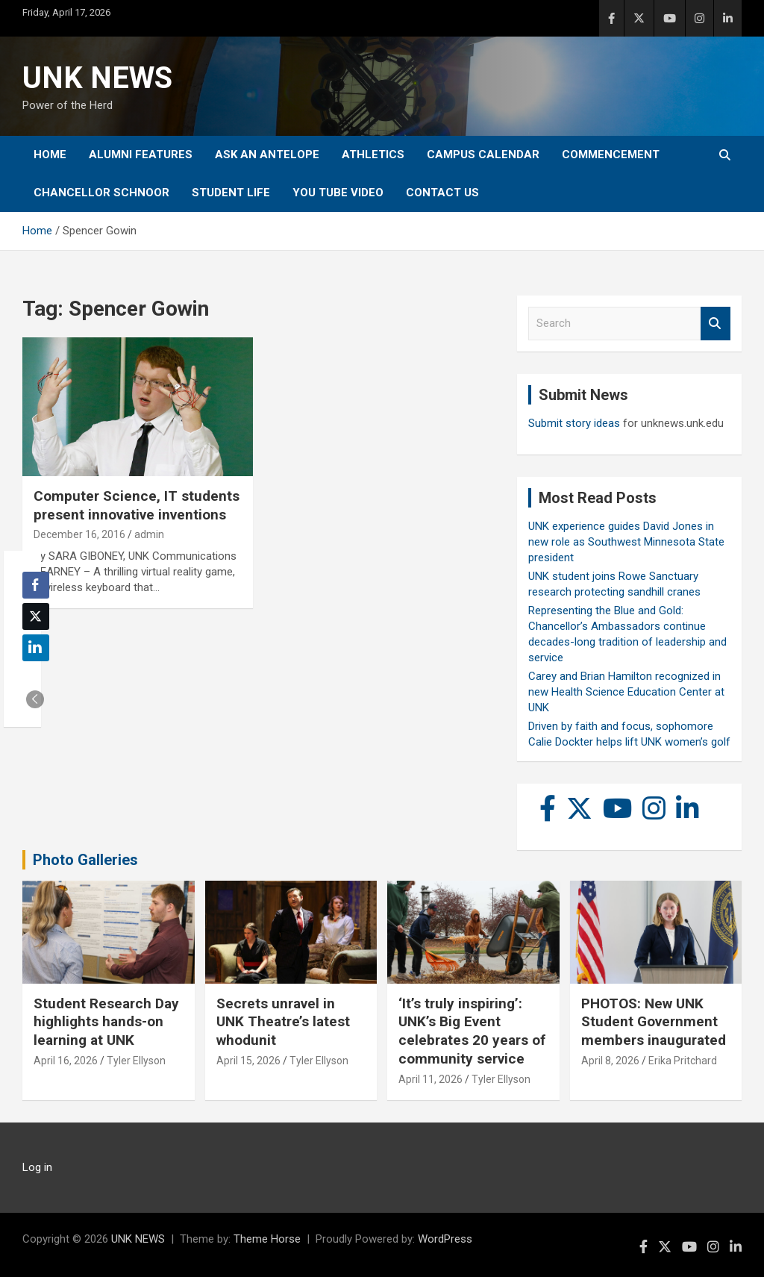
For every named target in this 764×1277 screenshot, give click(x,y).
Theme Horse (267, 1239)
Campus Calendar (483, 154)
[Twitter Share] (35, 616)
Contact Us (442, 192)
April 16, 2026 (66, 1061)
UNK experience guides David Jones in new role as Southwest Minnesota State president (626, 541)
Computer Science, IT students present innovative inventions (136, 505)
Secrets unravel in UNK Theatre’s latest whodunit (283, 1022)
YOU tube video (337, 192)
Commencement (611, 154)
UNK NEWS (97, 78)
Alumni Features (140, 154)
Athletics (373, 154)
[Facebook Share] (35, 585)
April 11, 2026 (430, 1079)
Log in (37, 1167)
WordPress (445, 1239)
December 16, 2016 (79, 534)
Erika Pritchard (682, 1061)
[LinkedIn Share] (35, 647)
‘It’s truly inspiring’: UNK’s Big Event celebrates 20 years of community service (471, 1031)
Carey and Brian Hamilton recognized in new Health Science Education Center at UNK (626, 691)
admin (149, 534)
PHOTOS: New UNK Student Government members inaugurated (653, 1022)
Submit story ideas (574, 423)
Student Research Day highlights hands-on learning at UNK (106, 1022)
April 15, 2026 (248, 1061)
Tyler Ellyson (136, 1061)
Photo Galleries (85, 860)
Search (715, 323)
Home (50, 154)
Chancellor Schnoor (101, 192)
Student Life (231, 192)
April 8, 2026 (610, 1061)
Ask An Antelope (267, 154)
